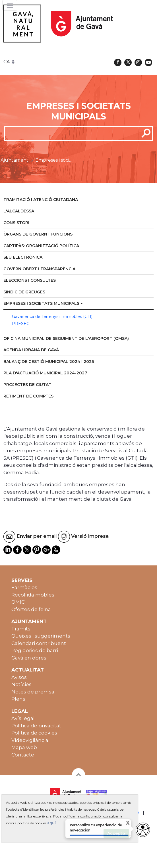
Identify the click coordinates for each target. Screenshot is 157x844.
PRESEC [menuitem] (20, 323)
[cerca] (69, 133)
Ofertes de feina (31, 609)
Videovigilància (29, 740)
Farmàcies (24, 587)
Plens (18, 699)
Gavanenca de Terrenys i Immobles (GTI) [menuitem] (52, 316)
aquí (51, 823)
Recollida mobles (32, 595)
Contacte (22, 755)
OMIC (18, 602)
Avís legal (23, 718)
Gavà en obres (28, 658)
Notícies (21, 684)
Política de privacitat (36, 726)
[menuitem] (78, 200)
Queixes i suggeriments (40, 636)
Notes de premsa (32, 692)
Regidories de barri (34, 650)
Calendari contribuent (38, 643)
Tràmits (20, 629)
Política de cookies (34, 733)
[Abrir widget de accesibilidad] (143, 830)
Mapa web (24, 747)
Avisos (19, 677)
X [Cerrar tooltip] (123, 823)
